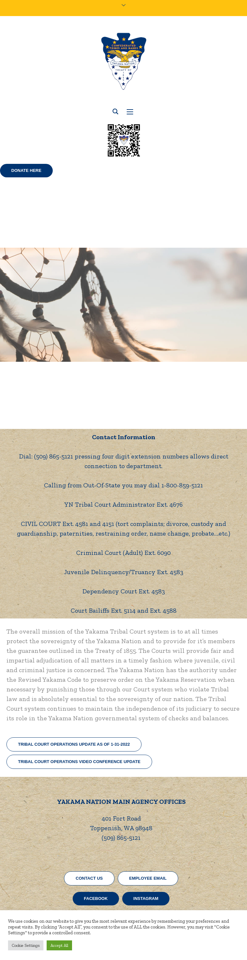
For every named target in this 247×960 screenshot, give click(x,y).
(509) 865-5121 (121, 837)
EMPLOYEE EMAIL (148, 878)
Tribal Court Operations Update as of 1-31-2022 (74, 744)
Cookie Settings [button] (26, 945)
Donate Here (26, 170)
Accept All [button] (59, 945)
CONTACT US (89, 878)
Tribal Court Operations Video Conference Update (79, 761)
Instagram (146, 898)
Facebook (96, 898)
